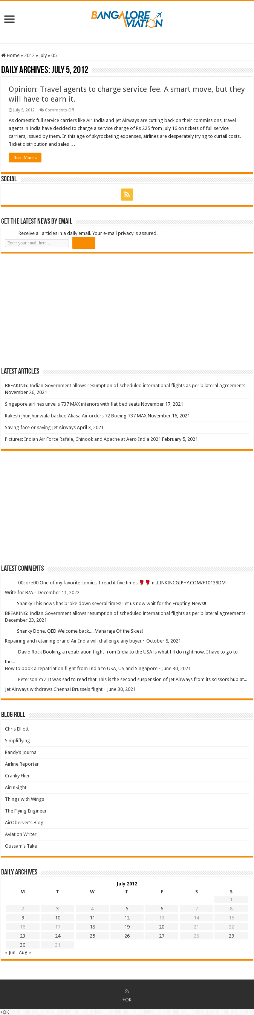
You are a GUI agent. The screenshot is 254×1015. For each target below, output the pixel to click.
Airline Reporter (22, 764)
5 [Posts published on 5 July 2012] (126, 908)
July (43, 55)
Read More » (25, 157)
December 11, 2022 (59, 592)
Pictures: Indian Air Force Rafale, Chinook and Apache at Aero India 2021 (83, 439)
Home (10, 55)
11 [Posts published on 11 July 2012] (92, 918)
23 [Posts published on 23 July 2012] (22, 936)
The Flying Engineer (26, 811)
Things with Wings (24, 799)
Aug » (25, 952)
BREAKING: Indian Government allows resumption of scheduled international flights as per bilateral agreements (125, 385)
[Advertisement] (57, 310)
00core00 (28, 583)
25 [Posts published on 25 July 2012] (92, 936)
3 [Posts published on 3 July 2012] (57, 908)
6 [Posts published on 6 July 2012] (162, 908)
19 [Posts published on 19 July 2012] (127, 927)
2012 (29, 55)
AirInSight (15, 787)
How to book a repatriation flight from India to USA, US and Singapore (81, 668)
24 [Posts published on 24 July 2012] (57, 936)
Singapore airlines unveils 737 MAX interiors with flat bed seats (72, 404)
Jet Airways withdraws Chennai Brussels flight (54, 689)
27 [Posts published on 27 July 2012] (161, 936)
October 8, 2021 (163, 641)
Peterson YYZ (32, 679)
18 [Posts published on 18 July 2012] (92, 927)
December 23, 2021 (26, 620)
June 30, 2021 (176, 668)
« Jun (10, 952)
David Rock (30, 652)
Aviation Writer (21, 834)
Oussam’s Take (21, 846)
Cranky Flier (17, 776)
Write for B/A (19, 592)
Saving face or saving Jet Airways (40, 427)
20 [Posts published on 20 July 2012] (161, 927)
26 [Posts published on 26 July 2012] (127, 936)
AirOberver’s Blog (24, 822)
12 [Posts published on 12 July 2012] (127, 918)
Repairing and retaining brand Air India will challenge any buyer (73, 641)
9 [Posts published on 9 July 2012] (22, 918)
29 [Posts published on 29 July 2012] (231, 936)
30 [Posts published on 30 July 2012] (22, 945)
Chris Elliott (17, 729)
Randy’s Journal (21, 752)
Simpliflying (17, 740)
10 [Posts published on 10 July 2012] (57, 918)
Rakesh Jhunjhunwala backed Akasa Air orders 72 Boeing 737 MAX (76, 416)
